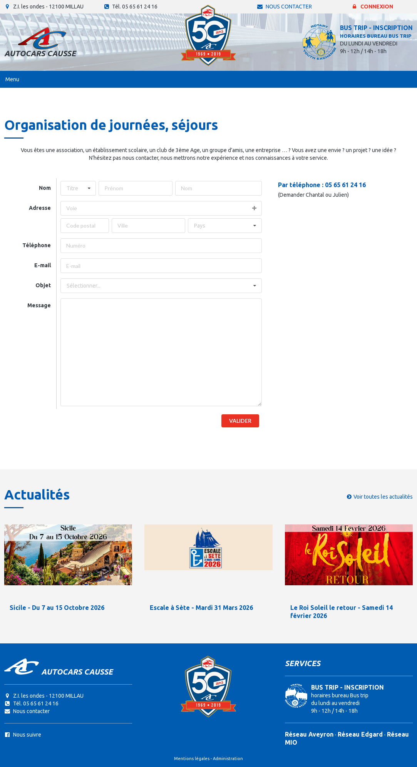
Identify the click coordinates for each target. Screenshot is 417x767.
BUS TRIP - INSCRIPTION (376, 27)
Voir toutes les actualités (383, 497)
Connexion (372, 6)
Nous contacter (284, 6)
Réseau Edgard (360, 734)
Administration (228, 758)
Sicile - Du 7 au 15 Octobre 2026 (57, 607)
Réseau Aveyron (309, 734)
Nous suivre (22, 735)
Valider (240, 420)
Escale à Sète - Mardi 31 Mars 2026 (201, 607)
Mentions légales (191, 758)
